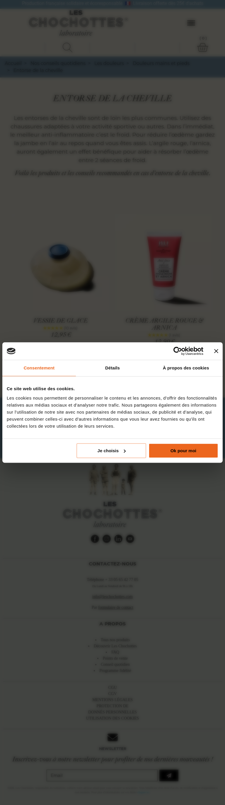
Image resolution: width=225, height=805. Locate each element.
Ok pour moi (183, 450)
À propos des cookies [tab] (186, 367)
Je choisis (112, 450)
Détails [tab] (112, 367)
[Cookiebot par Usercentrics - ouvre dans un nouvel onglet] (177, 351)
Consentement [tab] (39, 367)
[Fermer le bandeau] (216, 351)
